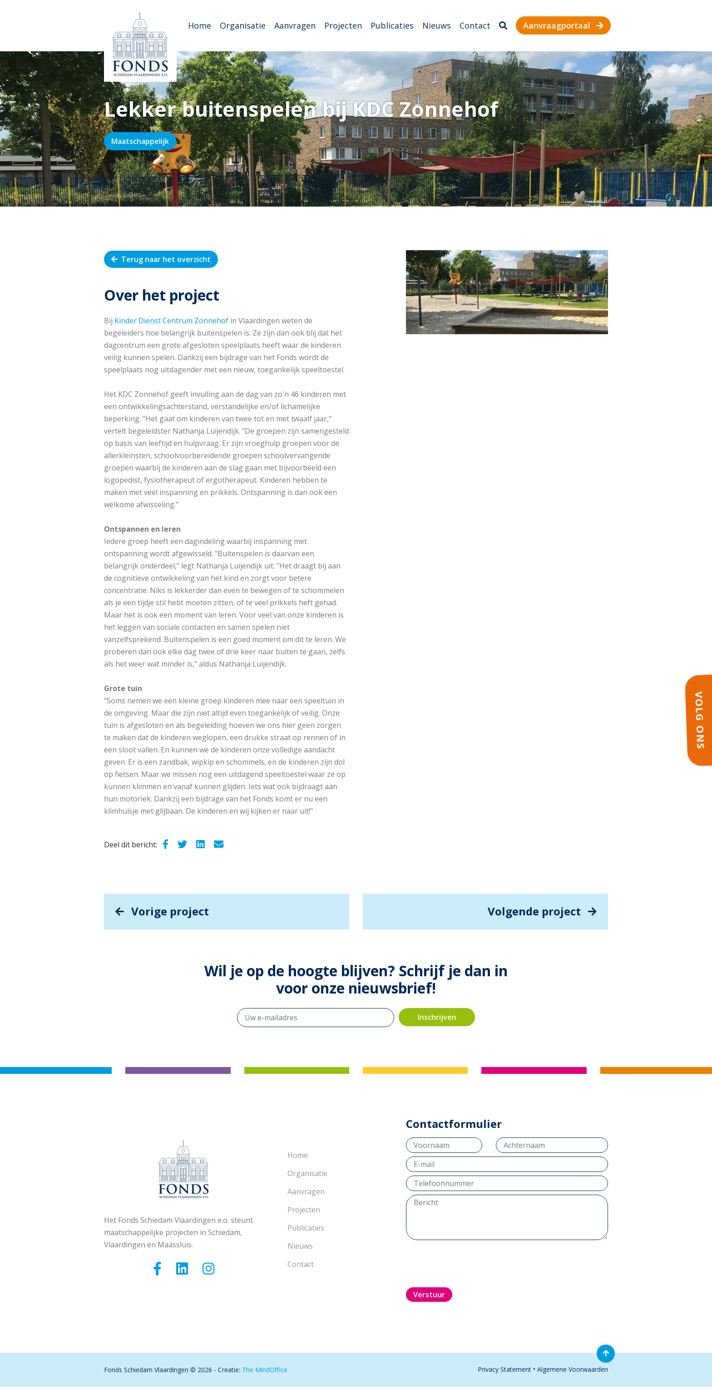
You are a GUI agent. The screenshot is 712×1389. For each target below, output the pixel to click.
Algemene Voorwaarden (572, 1371)
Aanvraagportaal (563, 26)
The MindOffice (264, 1372)
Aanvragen (295, 26)
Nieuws (436, 26)
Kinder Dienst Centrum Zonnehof (171, 322)
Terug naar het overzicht (161, 261)
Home (199, 26)
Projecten (343, 26)
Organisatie (243, 26)
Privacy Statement (504, 1371)
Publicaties (392, 26)
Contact (475, 26)
